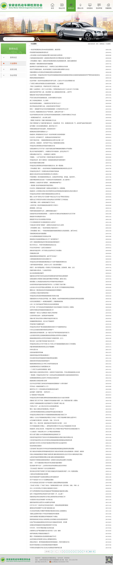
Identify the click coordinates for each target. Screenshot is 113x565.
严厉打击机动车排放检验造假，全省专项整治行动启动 (45, 97)
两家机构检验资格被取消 (37, 78)
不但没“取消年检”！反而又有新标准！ (41, 247)
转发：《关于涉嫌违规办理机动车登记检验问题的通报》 (46, 462)
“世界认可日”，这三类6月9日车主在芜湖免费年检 (44, 406)
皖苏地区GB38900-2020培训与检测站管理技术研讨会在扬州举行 (48, 443)
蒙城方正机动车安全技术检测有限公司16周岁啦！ (44, 174)
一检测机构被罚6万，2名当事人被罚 (40, 117)
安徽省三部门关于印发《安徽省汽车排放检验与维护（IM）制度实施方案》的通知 (54, 400)
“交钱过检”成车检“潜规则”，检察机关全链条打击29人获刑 (47, 225)
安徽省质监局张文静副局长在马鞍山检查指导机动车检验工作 (47, 496)
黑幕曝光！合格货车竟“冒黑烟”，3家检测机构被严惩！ (46, 182)
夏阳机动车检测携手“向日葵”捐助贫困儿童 (42, 508)
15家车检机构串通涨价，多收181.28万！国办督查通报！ (46, 264)
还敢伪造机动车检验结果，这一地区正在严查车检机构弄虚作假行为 (49, 332)
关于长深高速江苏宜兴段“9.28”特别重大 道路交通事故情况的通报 (49, 482)
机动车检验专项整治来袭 (37, 162)
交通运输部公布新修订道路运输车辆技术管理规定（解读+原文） (49, 279)
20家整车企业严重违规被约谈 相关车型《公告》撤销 (45, 530)
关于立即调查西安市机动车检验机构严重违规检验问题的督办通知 (49, 491)
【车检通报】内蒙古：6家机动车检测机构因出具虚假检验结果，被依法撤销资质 (53, 61)
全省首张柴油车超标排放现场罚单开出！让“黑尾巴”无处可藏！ (48, 284)
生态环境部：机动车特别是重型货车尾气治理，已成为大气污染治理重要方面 (52, 80)
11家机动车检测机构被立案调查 (39, 474)
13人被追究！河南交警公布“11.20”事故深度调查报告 (45, 431)
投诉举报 (99, 6)
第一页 (54, 551)
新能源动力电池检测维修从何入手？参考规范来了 (44, 239)
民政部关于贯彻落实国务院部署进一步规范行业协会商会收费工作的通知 (51, 460)
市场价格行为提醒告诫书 (37, 324)
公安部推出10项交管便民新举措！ (40, 293)
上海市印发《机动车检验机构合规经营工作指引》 (44, 205)
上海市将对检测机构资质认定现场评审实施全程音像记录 (46, 412)
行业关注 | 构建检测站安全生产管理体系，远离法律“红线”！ (47, 112)
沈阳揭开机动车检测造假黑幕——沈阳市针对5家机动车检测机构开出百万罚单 (52, 213)
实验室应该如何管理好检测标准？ (40, 355)
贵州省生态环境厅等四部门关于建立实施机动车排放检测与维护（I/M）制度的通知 (54, 471)
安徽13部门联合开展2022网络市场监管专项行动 (44, 318)
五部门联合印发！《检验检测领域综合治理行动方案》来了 (47, 140)
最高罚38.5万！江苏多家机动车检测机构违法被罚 (44, 389)
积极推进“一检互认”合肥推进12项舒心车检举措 (43, 312)
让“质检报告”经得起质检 (37, 395)
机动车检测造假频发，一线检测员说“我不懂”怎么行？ (45, 103)
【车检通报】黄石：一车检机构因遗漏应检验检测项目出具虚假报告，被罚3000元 (53, 230)
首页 (52, 6)
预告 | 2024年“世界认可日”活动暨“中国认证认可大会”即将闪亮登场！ (50, 196)
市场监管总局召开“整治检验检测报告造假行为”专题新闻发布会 (48, 327)
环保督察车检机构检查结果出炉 (39, 52)
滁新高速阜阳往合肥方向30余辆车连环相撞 (42, 502)
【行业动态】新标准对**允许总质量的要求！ (43, 468)
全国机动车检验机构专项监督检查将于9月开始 (43, 525)
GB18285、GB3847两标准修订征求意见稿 (42, 528)
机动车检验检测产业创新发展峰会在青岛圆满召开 (44, 477)
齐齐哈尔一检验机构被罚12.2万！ (39, 386)
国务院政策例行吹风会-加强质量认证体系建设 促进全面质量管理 (49, 519)
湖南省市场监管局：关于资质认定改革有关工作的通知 (45, 250)
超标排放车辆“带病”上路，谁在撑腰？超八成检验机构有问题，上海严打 (51, 92)
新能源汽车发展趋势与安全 (38, 216)
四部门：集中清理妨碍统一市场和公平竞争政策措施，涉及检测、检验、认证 (52, 267)
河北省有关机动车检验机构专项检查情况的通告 (44, 358)
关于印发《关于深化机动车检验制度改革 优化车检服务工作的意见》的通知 (52, 307)
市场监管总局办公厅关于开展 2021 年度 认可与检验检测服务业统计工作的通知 (53, 344)
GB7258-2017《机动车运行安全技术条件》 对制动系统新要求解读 (49, 505)
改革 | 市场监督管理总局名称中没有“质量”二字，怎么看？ (47, 494)
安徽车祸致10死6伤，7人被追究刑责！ (41, 270)
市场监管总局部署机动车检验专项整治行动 (42, 146)
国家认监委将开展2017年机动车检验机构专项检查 (44, 513)
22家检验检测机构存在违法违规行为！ (41, 259)
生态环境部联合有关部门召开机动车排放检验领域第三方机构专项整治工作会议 (53, 114)
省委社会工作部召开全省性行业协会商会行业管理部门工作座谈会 (49, 199)
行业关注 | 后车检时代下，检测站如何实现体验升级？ (45, 137)
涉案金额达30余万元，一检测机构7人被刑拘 (43, 154)
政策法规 (13, 69)
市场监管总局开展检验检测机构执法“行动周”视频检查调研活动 (48, 262)
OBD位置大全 (34, 349)
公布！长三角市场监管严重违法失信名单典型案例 (44, 304)
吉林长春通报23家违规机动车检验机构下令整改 (44, 516)
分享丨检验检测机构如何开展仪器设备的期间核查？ (45, 242)
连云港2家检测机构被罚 (37, 273)
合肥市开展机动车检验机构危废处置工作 (42, 310)
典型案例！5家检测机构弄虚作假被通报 (41, 63)
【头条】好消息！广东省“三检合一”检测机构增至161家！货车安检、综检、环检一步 (54, 485)
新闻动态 (71, 7)
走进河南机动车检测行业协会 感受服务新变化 (43, 539)
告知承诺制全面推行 (36, 446)
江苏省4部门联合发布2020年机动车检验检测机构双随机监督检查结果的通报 (52, 448)
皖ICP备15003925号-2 (41, 562)
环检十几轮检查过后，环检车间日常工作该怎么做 (44, 86)
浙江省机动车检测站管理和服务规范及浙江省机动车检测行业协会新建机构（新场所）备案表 (57, 451)
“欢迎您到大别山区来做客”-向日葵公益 (41, 499)
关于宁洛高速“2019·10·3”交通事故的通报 (41, 479)
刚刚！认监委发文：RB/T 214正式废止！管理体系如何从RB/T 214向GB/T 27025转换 (54, 89)
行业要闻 (13, 63)
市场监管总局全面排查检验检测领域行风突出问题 (44, 296)
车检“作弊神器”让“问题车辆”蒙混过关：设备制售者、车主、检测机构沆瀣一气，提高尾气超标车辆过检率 (61, 123)
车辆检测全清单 (34, 253)
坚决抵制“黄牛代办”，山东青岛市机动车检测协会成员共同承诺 (48, 465)
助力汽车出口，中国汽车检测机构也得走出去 (43, 245)
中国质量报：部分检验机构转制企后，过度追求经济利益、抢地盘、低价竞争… (53, 177)
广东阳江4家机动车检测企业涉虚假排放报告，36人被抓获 (46, 83)
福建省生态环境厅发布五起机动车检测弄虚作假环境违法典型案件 (49, 276)
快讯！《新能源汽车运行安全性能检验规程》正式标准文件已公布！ (49, 109)
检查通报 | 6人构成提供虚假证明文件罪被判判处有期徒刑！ (47, 281)
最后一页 (91, 551)
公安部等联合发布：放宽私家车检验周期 (42, 315)
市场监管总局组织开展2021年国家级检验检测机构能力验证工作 (48, 414)
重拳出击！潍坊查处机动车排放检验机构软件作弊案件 (45, 290)
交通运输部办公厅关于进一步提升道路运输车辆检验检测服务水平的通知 (51, 148)
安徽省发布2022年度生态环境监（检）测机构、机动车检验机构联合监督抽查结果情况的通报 (57, 298)
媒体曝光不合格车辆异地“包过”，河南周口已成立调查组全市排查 (49, 66)
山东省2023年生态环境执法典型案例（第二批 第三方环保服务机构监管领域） (52, 287)
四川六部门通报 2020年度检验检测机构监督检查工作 (45, 434)
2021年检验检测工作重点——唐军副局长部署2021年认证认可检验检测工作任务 (53, 426)
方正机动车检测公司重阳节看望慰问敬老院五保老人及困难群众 (48, 511)
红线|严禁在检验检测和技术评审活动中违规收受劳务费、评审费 (48, 522)
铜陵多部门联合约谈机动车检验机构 (40, 95)
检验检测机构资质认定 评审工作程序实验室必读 (44, 363)
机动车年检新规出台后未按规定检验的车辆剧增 (44, 545)
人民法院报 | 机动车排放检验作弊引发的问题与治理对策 (46, 55)
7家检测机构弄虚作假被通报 (38, 233)
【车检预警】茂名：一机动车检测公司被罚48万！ (44, 228)
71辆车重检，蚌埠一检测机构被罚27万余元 (42, 202)
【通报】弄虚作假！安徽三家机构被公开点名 (43, 120)
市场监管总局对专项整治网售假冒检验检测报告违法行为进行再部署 (49, 397)
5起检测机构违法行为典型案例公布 (40, 366)
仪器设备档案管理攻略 (36, 352)
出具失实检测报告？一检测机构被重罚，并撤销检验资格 (46, 301)
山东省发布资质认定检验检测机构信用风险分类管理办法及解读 (48, 335)
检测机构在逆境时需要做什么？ (39, 131)
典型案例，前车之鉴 (36, 208)
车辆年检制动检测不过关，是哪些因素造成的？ (44, 211)
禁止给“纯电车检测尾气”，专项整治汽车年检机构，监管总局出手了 (49, 151)
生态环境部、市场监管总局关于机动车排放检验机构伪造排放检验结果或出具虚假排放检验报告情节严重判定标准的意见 (65, 75)
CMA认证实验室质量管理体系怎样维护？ (42, 329)
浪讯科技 (66, 558)
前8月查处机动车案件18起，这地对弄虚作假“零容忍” (45, 106)
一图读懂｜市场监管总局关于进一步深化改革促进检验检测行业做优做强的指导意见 (54, 375)
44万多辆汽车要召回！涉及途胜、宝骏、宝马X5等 (44, 420)
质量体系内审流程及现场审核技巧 (40, 361)
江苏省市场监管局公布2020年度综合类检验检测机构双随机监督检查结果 (51, 440)
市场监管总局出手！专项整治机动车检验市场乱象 (44, 171)
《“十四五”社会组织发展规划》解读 (40, 369)
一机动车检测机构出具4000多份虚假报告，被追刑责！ (45, 49)
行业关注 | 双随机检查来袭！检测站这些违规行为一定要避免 (47, 188)
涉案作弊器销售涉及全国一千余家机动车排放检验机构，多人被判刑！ (50, 179)
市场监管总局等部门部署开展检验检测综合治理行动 (45, 194)
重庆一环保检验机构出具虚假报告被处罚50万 (43, 536)
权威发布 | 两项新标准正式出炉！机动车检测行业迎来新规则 (47, 134)
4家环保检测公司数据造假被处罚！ (40, 533)
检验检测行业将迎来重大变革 (38, 380)
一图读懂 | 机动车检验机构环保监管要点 (41, 185)
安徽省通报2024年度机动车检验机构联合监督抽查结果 (45, 72)
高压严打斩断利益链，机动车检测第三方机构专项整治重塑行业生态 (49, 69)
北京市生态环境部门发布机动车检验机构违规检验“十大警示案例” (49, 383)
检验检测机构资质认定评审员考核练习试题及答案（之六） (47, 338)
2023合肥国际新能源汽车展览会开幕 (40, 236)
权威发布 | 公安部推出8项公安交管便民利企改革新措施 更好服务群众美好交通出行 (54, 191)
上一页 (60, 551)
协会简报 (13, 75)
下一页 (85, 551)
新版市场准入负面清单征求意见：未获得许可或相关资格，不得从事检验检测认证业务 (55, 372)
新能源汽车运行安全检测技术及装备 (40, 219)
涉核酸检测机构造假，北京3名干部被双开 (42, 321)
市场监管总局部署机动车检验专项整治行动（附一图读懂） (47, 165)
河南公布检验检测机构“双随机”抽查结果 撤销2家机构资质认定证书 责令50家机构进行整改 (56, 454)
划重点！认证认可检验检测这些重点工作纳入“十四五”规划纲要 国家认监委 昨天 (53, 417)
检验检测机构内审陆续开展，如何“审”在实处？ (43, 256)
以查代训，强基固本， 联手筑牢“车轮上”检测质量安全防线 (47, 143)
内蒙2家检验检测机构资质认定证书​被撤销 (42, 346)
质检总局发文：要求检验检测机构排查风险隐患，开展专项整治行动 (49, 542)
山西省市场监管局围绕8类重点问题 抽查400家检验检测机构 (47, 457)
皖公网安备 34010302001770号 (59, 562)
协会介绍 (62, 7)
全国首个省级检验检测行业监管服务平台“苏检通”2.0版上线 (47, 403)
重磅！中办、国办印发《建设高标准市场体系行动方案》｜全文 (48, 423)
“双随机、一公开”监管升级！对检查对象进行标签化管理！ (47, 157)
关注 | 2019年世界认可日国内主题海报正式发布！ (44, 488)
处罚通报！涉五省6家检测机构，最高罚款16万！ (44, 126)
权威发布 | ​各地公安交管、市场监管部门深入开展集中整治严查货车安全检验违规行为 (55, 429)
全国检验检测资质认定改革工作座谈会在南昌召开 (44, 378)
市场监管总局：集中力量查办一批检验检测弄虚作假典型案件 (47, 160)
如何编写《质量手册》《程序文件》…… (42, 392)
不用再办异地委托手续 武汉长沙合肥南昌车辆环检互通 (46, 547)
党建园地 (108, 6)
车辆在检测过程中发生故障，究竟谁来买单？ (43, 129)
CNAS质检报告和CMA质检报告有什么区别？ (43, 222)
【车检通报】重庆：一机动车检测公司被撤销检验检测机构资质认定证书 (51, 168)
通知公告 (80, 7)
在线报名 (90, 6)
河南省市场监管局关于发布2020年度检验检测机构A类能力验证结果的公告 (51, 437)
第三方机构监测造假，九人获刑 (39, 100)
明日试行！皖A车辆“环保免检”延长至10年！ (43, 341)
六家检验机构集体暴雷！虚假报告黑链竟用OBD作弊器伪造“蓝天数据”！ (51, 58)
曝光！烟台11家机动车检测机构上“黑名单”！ (43, 409)
